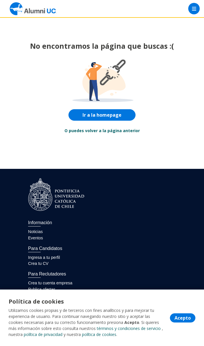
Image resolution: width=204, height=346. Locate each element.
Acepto (182, 318)
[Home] (24, 8)
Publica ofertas (41, 289)
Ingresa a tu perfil (44, 257)
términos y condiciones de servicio (129, 328)
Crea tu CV (38, 263)
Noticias (35, 231)
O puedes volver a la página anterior (102, 130)
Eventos (35, 238)
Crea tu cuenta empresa (50, 283)
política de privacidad (43, 334)
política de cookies (99, 334)
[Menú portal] (194, 8)
